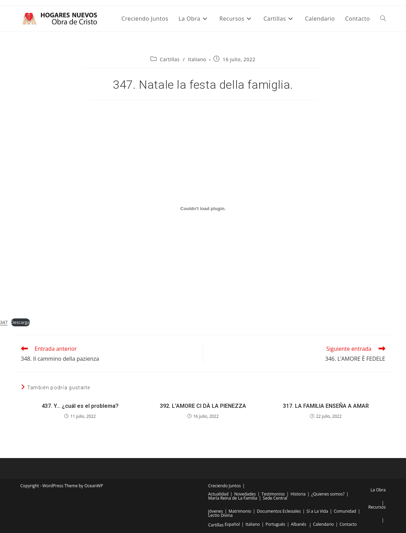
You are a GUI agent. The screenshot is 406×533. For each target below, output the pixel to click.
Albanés (298, 524)
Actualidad (218, 494)
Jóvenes (215, 511)
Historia (298, 494)
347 (4, 322)
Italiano (197, 59)
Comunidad (345, 511)
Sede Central (275, 498)
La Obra (378, 490)
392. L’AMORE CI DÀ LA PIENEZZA (203, 406)
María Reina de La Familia (232, 498)
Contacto (348, 524)
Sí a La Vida (317, 511)
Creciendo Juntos (224, 486)
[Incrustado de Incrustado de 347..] (203, 208)
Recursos (377, 507)
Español (232, 524)
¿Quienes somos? (327, 494)
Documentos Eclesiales (279, 511)
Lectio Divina (220, 515)
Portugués (275, 524)
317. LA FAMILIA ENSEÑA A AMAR (326, 406)
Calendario (323, 524)
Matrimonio (240, 511)
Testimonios (273, 494)
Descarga (20, 322)
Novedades (245, 494)
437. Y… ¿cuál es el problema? (80, 406)
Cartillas (170, 59)
